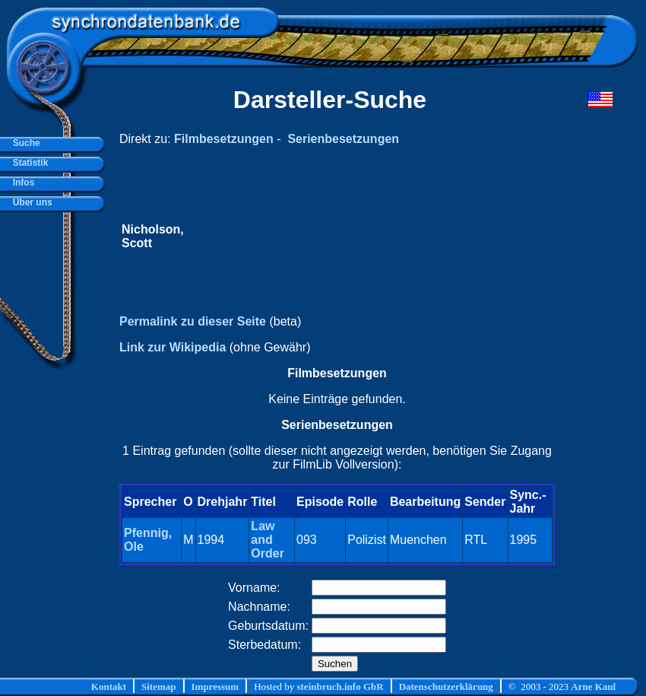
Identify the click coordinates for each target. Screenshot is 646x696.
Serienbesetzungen (343, 138)
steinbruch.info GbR (339, 686)
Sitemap (158, 686)
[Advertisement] (370, 236)
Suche (24, 143)
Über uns (30, 202)
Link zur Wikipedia (172, 347)
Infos (21, 182)
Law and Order (267, 540)
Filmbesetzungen (224, 138)
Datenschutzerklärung (446, 686)
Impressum (215, 686)
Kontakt (108, 686)
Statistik (28, 162)
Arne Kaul (593, 686)
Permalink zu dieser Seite (192, 321)
